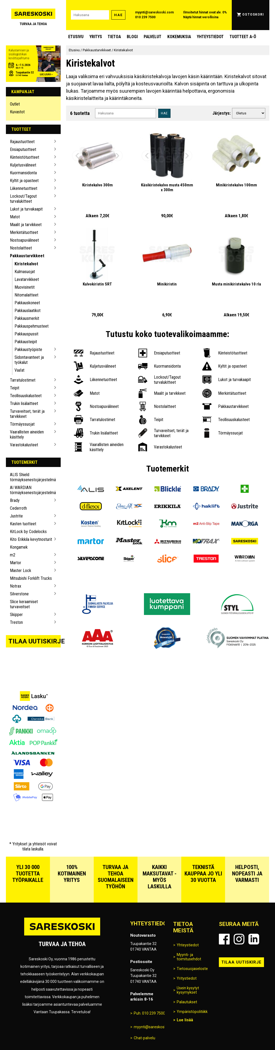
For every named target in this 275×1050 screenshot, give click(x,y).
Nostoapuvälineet (24, 240)
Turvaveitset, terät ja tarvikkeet (27, 414)
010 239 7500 (145, 17)
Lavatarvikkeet (27, 279)
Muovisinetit (25, 287)
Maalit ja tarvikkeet (26, 224)
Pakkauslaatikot (28, 310)
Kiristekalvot (26, 263)
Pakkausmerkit (27, 318)
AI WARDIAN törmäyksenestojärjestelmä (31, 490)
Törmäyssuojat (22, 424)
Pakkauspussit (26, 333)
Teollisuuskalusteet (26, 395)
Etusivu (76, 36)
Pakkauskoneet (27, 302)
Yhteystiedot (210, 36)
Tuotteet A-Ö (243, 36)
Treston (16, 622)
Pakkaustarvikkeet (27, 255)
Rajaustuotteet (22, 141)
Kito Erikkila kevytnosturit (31, 539)
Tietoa (114, 36)
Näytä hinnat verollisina (200, 17)
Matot (15, 216)
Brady (15, 500)
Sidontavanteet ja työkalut (29, 360)
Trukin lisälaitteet (24, 403)
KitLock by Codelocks (28, 531)
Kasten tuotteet (23, 523)
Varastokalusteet (24, 444)
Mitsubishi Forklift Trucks (31, 578)
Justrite (16, 516)
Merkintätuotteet (24, 232)
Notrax (15, 586)
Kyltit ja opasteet (24, 180)
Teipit (14, 387)
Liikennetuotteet (23, 188)
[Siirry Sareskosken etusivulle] (33, 15)
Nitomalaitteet (26, 295)
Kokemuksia (179, 36)
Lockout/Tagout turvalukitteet (23, 199)
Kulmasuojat (25, 271)
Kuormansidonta (23, 172)
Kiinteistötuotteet (24, 157)
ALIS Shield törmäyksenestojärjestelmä (31, 477)
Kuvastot (17, 111)
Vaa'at (19, 370)
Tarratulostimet (22, 380)
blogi (132, 36)
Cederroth (18, 508)
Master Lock (20, 570)
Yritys (95, 36)
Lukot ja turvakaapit (26, 209)
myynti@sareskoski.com (154, 12)
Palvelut (152, 36)
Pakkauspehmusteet (32, 326)
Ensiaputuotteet (23, 149)
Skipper (16, 614)
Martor (15, 562)
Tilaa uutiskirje (34, 641)
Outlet (15, 104)
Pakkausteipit (26, 341)
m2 (12, 554)
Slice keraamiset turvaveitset (24, 604)
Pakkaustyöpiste (28, 349)
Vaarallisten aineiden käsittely (27, 434)
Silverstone (19, 593)
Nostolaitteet (21, 248)
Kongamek (19, 547)
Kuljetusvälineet (23, 165)
